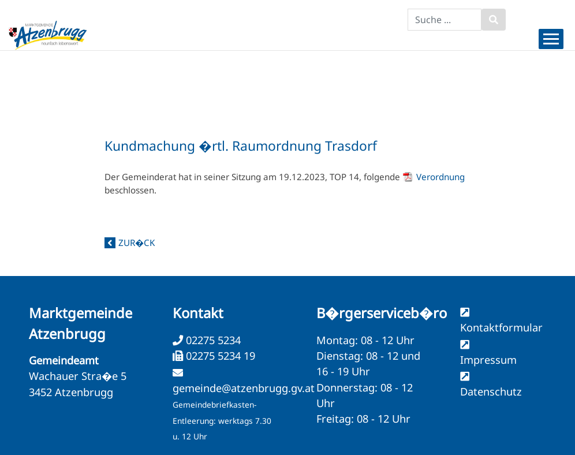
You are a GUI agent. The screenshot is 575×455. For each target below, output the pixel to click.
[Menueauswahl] (551, 39)
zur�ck (136, 242)
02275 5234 (212, 340)
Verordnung (440, 176)
